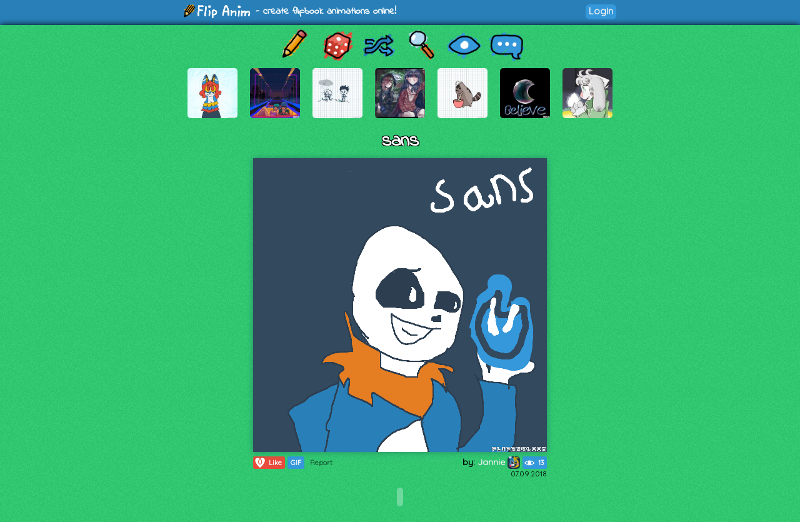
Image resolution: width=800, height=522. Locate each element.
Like (268, 462)
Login (601, 11)
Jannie (499, 462)
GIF (296, 462)
